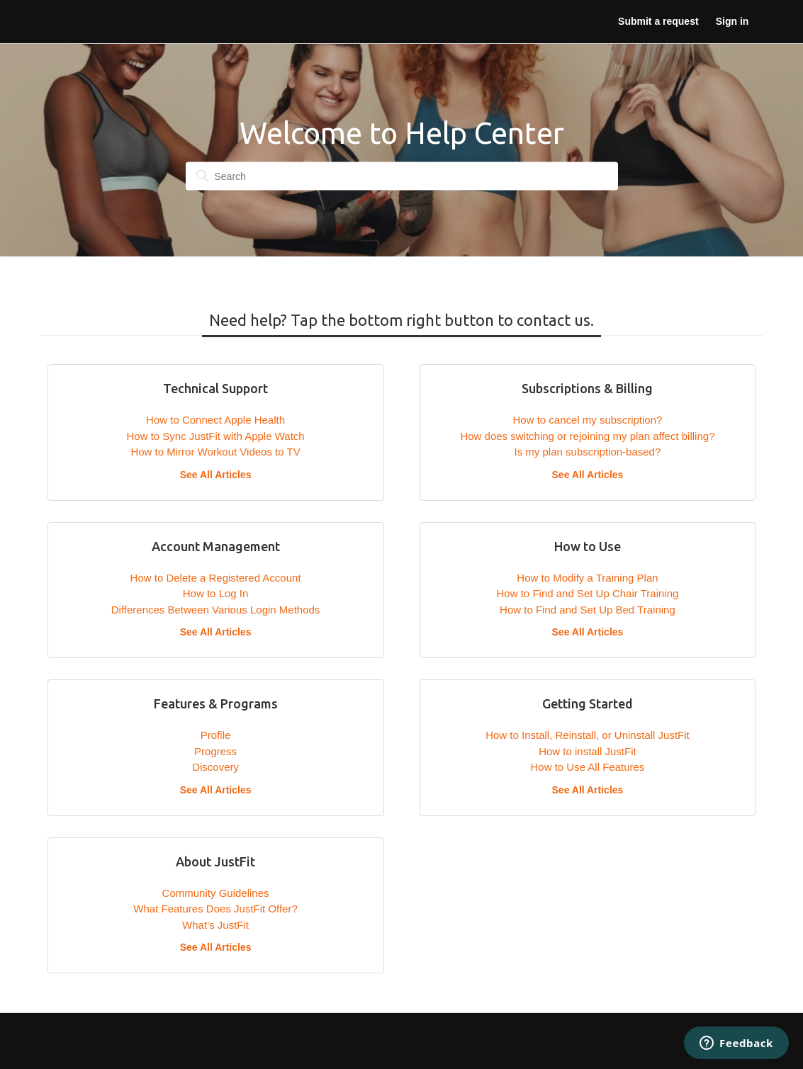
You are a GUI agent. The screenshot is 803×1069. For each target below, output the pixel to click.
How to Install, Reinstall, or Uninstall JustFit (587, 735)
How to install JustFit (587, 751)
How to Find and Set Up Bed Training (587, 610)
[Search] (402, 176)
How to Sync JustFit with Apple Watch (215, 436)
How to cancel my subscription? (587, 420)
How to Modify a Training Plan (587, 578)
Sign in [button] (732, 21)
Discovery (215, 767)
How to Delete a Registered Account (215, 578)
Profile (216, 735)
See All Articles (216, 474)
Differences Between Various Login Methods (215, 610)
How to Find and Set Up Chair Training (588, 593)
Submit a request (658, 21)
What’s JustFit (215, 925)
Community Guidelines (215, 893)
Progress (215, 751)
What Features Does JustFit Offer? (215, 909)
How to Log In (216, 593)
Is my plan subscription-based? (588, 452)
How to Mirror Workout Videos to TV (215, 452)
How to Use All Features (587, 767)
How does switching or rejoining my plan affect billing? (587, 436)
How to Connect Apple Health (215, 420)
